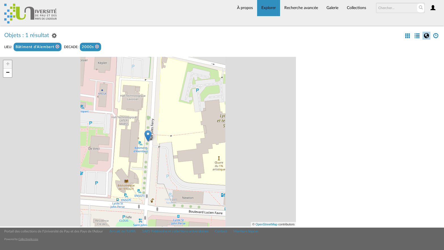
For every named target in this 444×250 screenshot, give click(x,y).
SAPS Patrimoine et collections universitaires (175, 231)
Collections (356, 8)
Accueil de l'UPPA (122, 231)
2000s (90, 47)
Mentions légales (245, 231)
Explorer (268, 8)
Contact (221, 231)
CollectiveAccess (28, 239)
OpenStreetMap (266, 224)
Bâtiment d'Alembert (37, 47)
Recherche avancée (301, 8)
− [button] (8, 73)
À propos (245, 8)
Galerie (332, 8)
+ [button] (8, 64)
